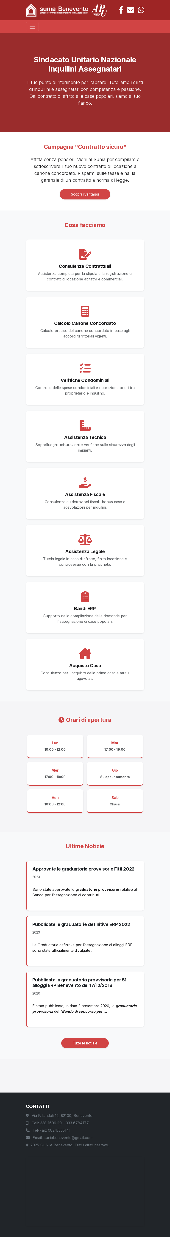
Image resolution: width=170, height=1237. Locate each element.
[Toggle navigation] (32, 26)
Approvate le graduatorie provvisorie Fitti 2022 (83, 869)
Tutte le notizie (85, 1043)
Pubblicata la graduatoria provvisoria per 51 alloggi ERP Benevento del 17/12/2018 (79, 982)
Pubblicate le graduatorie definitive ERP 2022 (81, 924)
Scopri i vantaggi (85, 194)
